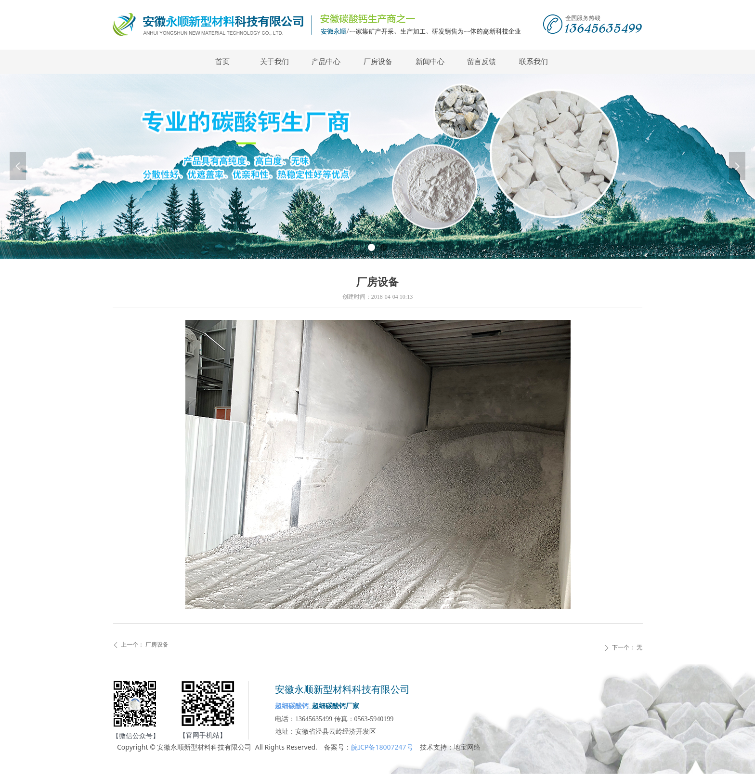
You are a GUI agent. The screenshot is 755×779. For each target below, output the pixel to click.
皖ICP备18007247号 (382, 747)
